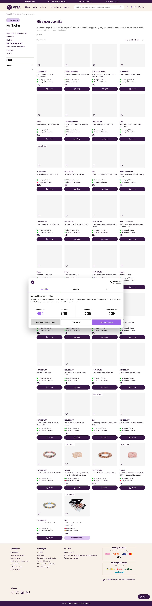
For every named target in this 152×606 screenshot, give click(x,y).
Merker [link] (67, 7)
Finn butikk (41, 555)
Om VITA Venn (69, 552)
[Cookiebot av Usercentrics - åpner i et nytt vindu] (112, 282)
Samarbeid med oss (43, 561)
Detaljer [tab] (76, 289)
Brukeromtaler (15, 569)
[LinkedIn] (22, 592)
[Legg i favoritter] (39, 65)
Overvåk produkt (77, 537)
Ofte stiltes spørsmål (17, 555)
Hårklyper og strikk (29, 14)
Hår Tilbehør (18, 14)
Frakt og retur (15, 558)
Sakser (9, 54)
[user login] (131, 7)
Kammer (9, 50)
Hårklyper (10, 40)
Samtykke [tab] (44, 289)
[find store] (127, 7)
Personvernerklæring (71, 558)
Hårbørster (10, 37)
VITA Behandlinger (43, 567)
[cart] (144, 7)
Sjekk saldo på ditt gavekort (20, 561)
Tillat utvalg (76, 322)
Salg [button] (35, 7)
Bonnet (9, 30)
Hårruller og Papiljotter (15, 47)
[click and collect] (139, 7)
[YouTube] (28, 592)
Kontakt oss (14, 552)
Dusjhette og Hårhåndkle (16, 33)
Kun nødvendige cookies (45, 322)
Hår (11, 14)
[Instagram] (17, 592)
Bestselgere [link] (55, 7)
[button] (121, 7)
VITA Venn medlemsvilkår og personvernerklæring (80, 555)
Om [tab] (107, 289)
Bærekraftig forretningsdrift (46, 558)
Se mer (39, 34)
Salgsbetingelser (16, 567)
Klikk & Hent (15, 564)
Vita (7, 14)
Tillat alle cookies (106, 322)
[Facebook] (12, 592)
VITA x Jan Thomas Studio (45, 564)
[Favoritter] (135, 7)
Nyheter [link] (43, 7)
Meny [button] (27, 7)
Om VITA (40, 552)
